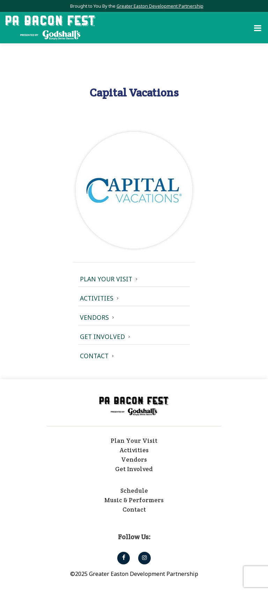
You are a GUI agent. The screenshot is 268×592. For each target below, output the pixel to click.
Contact (94, 356)
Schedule (134, 490)
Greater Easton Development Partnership (160, 6)
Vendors (94, 317)
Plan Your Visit (106, 279)
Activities (96, 298)
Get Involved (102, 336)
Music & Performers (134, 500)
